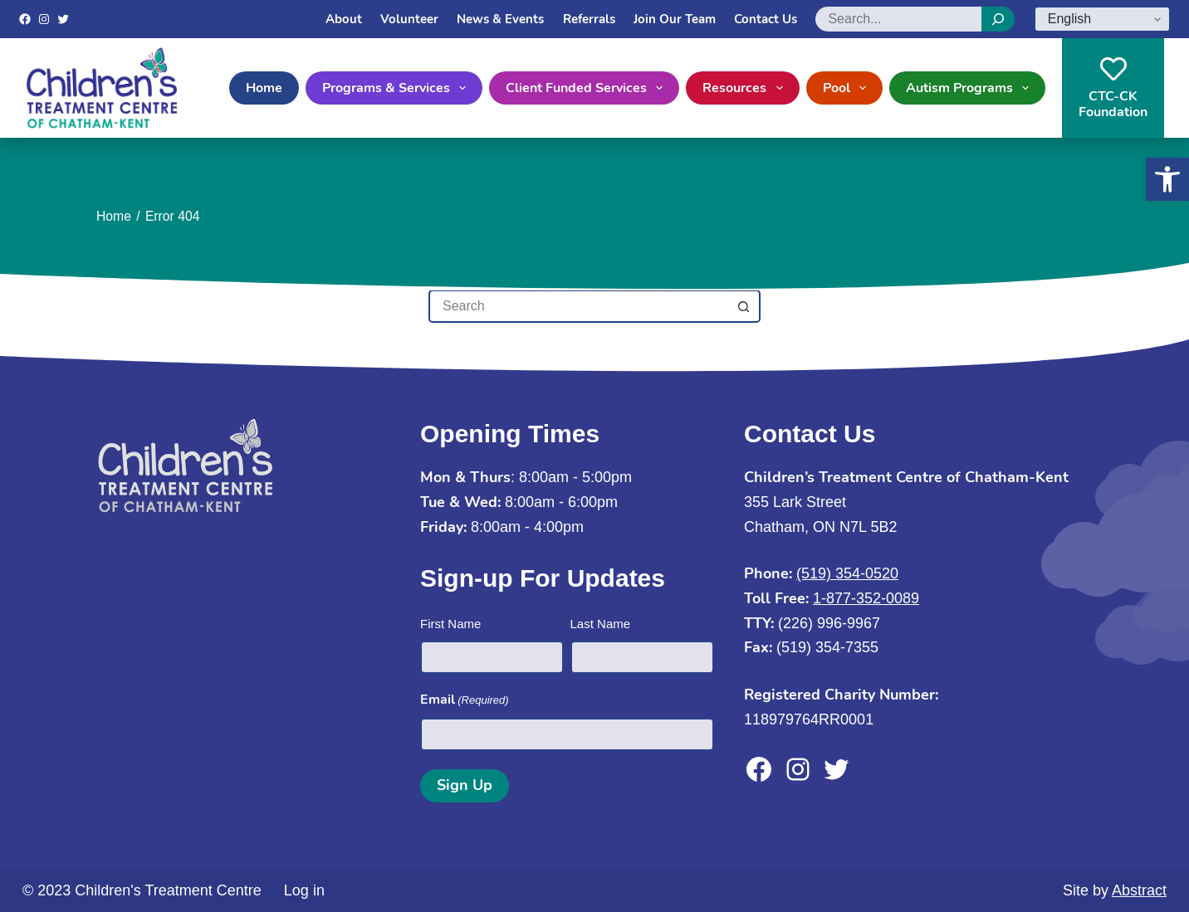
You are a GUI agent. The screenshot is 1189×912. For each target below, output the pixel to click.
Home (264, 88)
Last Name (600, 624)
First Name (450, 624)
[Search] (998, 19)
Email (464, 700)
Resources (745, 88)
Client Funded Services (587, 88)
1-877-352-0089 (866, 598)
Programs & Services (397, 88)
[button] (1167, 179)
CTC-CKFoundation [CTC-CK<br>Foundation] (1113, 88)
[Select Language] (1102, 19)
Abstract (1139, 890)
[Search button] (744, 306)
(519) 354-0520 (847, 573)
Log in (304, 890)
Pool (848, 88)
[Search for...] (577, 306)
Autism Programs (970, 88)
